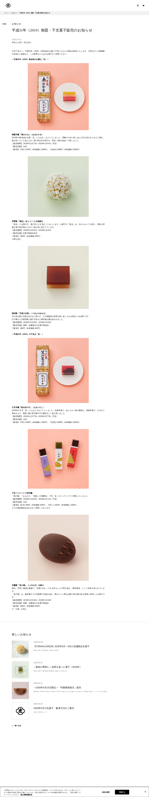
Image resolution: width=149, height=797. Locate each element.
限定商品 (27, 42)
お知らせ (98, 5)
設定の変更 (106, 792)
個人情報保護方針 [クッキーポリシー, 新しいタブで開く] (26, 795)
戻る (4, 24)
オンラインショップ (41, 5)
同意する (122, 792)
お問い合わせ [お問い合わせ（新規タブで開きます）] (109, 5)
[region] (74, 792)
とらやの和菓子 (22, 5)
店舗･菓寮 (58, 5)
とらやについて (71, 5)
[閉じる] (145, 791)
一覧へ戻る (16, 726)
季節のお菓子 (17, 42)
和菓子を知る (86, 5)
